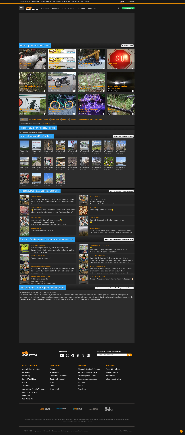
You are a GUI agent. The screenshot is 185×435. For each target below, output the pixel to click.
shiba (32, 245)
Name (47, 119)
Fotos (52, 382)
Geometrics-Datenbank (58, 376)
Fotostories (26, 386)
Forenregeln (54, 372)
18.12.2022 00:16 (100, 255)
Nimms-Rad (66, 1)
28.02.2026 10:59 (40, 245)
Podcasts (81, 382)
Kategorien (45, 8)
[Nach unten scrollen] (181, 431)
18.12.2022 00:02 (36, 197)
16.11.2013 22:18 (95, 228)
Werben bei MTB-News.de (123, 431)
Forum (52, 369)
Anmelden (131, 1)
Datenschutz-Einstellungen (60, 431)
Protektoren (26, 396)
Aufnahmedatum (35, 119)
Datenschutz (46, 431)
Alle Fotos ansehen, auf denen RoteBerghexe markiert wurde (114, 288)
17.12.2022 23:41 (100, 266)
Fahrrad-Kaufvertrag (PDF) (88, 372)
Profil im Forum (127, 46)
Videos (24, 382)
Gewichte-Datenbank (57, 379)
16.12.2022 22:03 (100, 276)
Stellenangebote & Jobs (87, 376)
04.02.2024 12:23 (41, 255)
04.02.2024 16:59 (104, 245)
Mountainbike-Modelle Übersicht (33, 389)
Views (73, 119)
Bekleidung (26, 376)
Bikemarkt (75, 1)
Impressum (37, 431)
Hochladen (81, 8)
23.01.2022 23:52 (95, 217)
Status (80, 386)
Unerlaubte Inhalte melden (79, 431)
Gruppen (55, 8)
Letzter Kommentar (85, 119)
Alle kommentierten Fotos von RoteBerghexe (119, 239)
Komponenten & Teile (29, 392)
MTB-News (35, 1)
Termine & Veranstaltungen (88, 379)
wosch (33, 255)
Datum (24, 119)
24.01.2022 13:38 (36, 217)
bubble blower (94, 245)
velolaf (92, 255)
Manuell (98, 119)
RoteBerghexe (26, 66)
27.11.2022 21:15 (95, 207)
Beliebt (65, 119)
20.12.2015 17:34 (36, 228)
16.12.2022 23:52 (95, 197)
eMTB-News (57, 1)
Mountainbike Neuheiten (31, 369)
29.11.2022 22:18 (36, 207)
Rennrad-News (46, 1)
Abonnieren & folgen (113, 379)
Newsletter (82, 389)
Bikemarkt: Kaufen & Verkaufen (89, 369)
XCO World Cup (28, 399)
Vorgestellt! (26, 372)
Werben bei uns (112, 372)
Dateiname (56, 119)
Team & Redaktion (113, 369)
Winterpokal (54, 389)
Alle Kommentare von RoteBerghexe (121, 191)
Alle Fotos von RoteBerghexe (123, 136)
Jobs (81, 1)
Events (87, 1)
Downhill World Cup (29, 379)
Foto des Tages (68, 8)
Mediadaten (110, 376)
